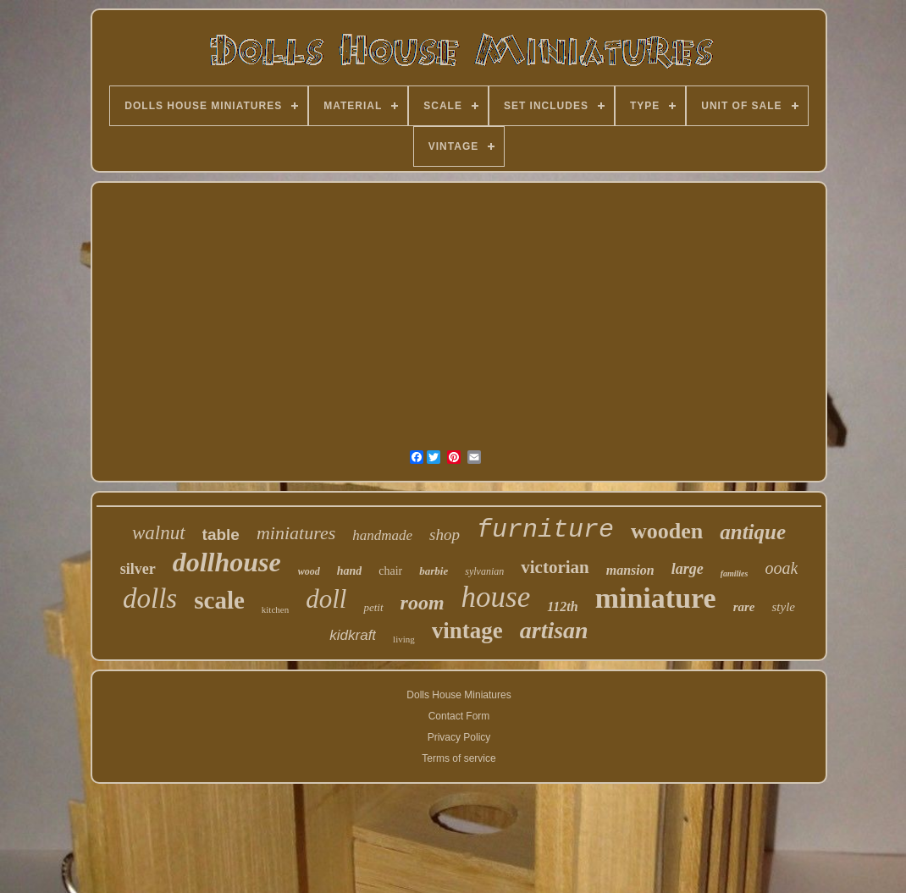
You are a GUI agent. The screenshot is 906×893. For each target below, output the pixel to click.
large (687, 568)
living (404, 639)
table (221, 534)
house (496, 597)
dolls (150, 598)
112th (562, 606)
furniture (545, 529)
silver (138, 568)
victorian (554, 567)
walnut (158, 532)
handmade (382, 535)
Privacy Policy (459, 737)
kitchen (275, 609)
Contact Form (459, 716)
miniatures (296, 532)
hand (349, 571)
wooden (667, 531)
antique (753, 532)
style (783, 607)
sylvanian (484, 571)
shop (444, 534)
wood (309, 571)
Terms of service (458, 758)
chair (390, 571)
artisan (554, 630)
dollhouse (227, 562)
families (735, 573)
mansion (630, 570)
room (423, 603)
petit (373, 607)
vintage (467, 630)
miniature (655, 598)
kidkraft (352, 635)
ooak (781, 568)
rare (744, 607)
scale (219, 600)
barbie (433, 571)
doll (326, 599)
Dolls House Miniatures (458, 695)
